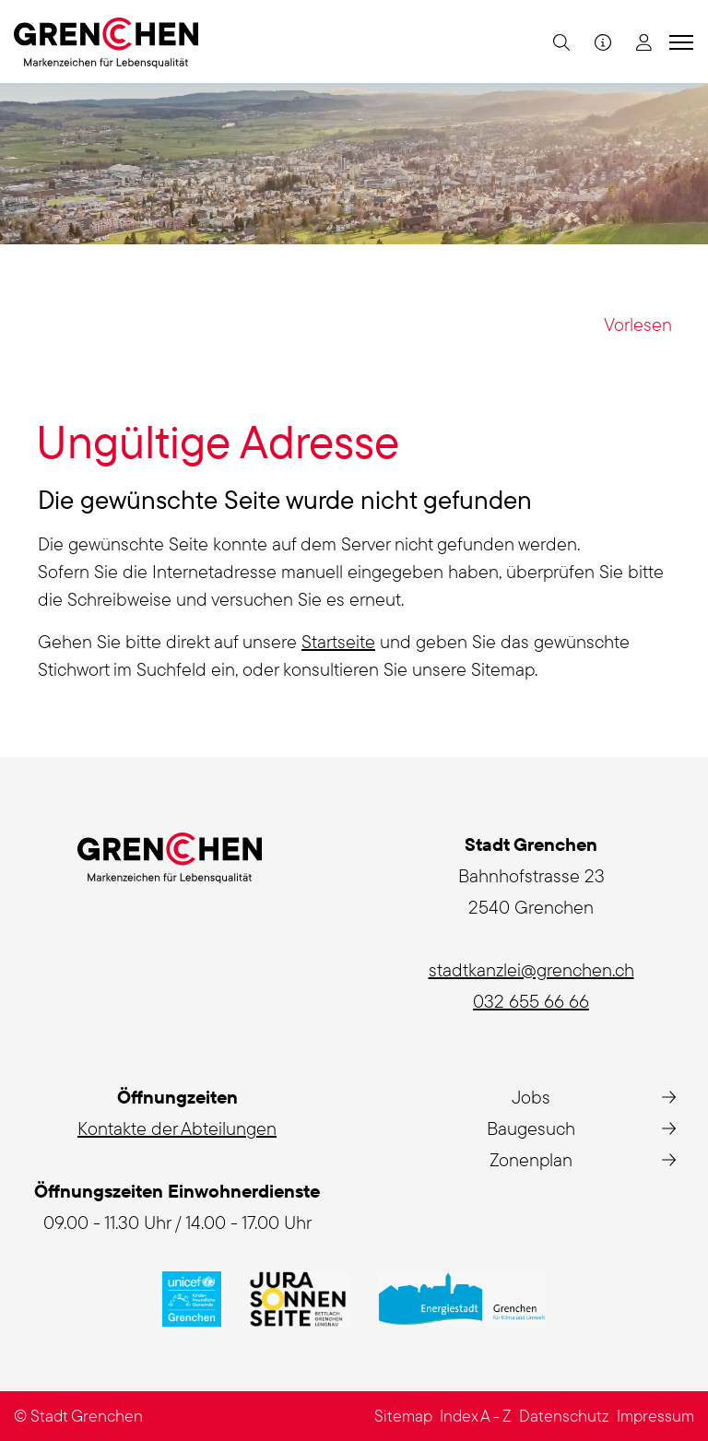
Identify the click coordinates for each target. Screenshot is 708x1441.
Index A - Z (476, 1415)
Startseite (338, 641)
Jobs (531, 1096)
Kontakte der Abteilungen (177, 1128)
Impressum (655, 1415)
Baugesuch (531, 1128)
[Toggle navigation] (678, 41)
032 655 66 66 (531, 1000)
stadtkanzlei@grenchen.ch (531, 969)
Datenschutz (564, 1415)
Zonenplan (531, 1159)
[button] (559, 41)
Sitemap (403, 1415)
